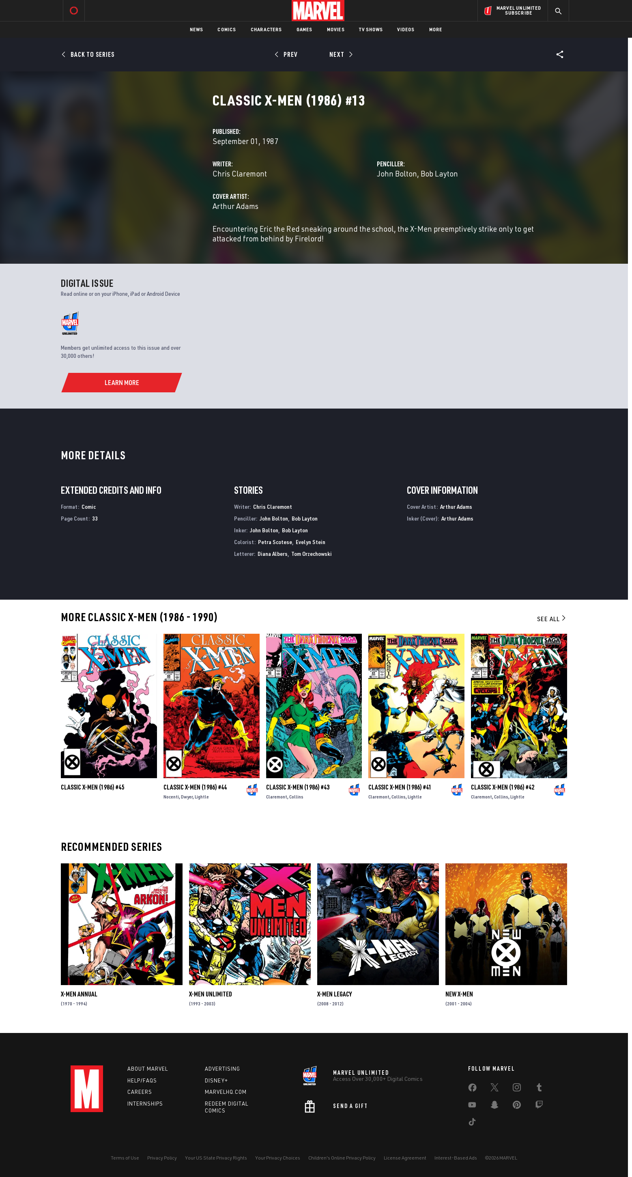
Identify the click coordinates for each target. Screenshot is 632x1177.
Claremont (276, 797)
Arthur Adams (235, 206)
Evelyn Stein (310, 541)
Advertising (222, 1068)
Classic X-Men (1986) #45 (92, 787)
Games (304, 29)
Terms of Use (125, 1158)
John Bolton (397, 173)
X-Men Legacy (334, 994)
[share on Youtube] (472, 1106)
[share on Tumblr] (539, 1089)
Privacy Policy (162, 1158)
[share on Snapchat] (494, 1106)
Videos (405, 29)
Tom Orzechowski (311, 553)
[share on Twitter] (494, 1089)
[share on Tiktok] (472, 1123)
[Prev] (287, 54)
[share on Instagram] (517, 1089)
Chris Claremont (240, 173)
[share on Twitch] (539, 1106)
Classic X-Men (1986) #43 (297, 787)
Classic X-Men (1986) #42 (502, 787)
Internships (145, 1103)
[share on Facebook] (472, 1089)
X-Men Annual (79, 994)
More (436, 29)
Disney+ (216, 1080)
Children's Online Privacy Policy (342, 1158)
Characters (266, 29)
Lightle (202, 797)
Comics (226, 29)
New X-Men (459, 994)
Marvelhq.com (226, 1092)
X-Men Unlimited (210, 994)
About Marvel (147, 1068)
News (196, 29)
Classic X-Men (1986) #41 (400, 787)
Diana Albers (273, 553)
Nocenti (171, 797)
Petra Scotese (275, 541)
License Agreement (405, 1158)
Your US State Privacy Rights (216, 1158)
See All (552, 619)
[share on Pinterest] (517, 1106)
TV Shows (371, 29)
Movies (335, 29)
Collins (296, 797)
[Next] (340, 54)
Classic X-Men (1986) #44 (195, 787)
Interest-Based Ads (455, 1158)
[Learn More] (121, 382)
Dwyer (187, 797)
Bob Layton (439, 173)
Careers (139, 1092)
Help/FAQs (142, 1080)
